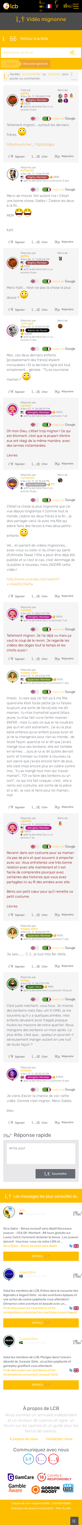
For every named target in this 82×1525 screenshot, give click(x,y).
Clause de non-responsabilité (30, 1503)
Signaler (16, 156)
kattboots (27, 170)
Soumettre (59, 1174)
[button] (74, 1246)
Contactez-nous (59, 1439)
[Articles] (41, 6)
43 (76, 1340)
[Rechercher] (73, 52)
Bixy (22, 1210)
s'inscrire (54, 74)
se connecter (31, 74)
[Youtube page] (53, 1459)
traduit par (63, 118)
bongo (25, 980)
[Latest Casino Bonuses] (10, 6)
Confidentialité (61, 1503)
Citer (40, 156)
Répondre (67, 156)
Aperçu (41, 1256)
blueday (26, 1070)
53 (76, 1274)
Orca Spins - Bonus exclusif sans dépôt (30, 1246)
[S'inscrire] (57, 6)
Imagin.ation (29, 673)
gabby (25, 93)
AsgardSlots (27, 1272)
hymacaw (27, 478)
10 (76, 1211)
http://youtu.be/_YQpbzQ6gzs (30, 144)
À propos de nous (24, 1439)
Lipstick (26, 405)
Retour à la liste (25, 39)
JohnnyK (27, 323)
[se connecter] (66, 6)
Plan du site (63, 1508)
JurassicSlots (28, 1339)
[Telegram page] (28, 1459)
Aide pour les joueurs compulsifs (32, 1508)
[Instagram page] (41, 1459)
